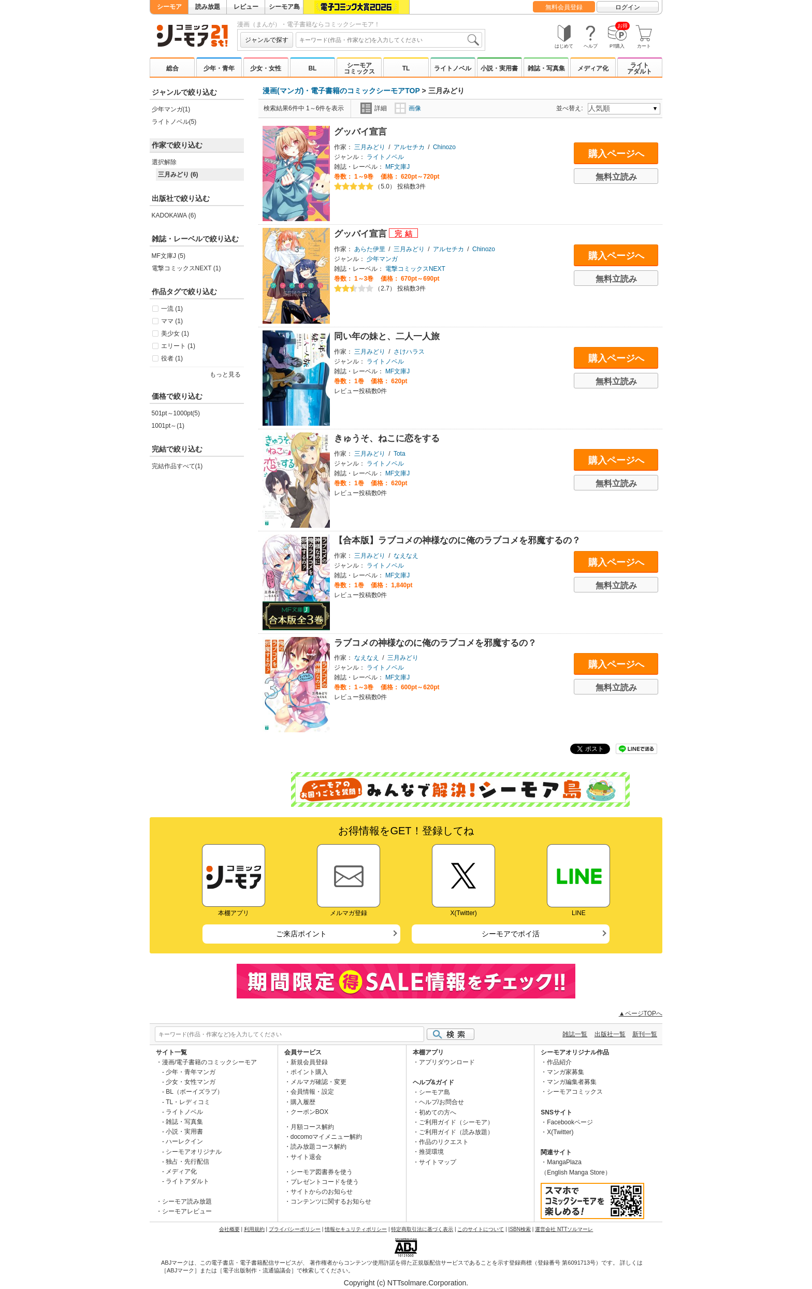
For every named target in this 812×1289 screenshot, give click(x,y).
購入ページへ (616, 154)
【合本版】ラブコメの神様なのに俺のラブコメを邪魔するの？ (457, 540)
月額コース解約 (312, 1127)
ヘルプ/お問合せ (441, 1102)
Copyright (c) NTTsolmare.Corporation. (406, 1283)
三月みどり (369, 147)
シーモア (169, 6)
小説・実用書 (499, 68)
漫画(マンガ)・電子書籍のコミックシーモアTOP (341, 90)
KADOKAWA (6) (174, 215)
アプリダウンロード (447, 1062)
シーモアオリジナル (194, 1151)
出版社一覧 (610, 1034)
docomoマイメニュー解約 (327, 1136)
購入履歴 (303, 1102)
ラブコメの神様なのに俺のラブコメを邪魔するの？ (435, 643)
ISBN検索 (520, 1229)
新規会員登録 (309, 1062)
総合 (172, 68)
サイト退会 (306, 1157)
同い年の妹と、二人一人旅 (387, 336)
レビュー (246, 6)
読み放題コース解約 (318, 1146)
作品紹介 (559, 1062)
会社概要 (229, 1229)
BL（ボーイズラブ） (194, 1091)
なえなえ (406, 555)
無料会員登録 (564, 7)
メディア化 (592, 68)
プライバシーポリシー (295, 1229)
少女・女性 (265, 68)
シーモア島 (284, 6)
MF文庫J (397, 166)
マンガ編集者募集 (572, 1081)
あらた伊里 (369, 249)
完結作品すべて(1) (177, 466)
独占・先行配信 (187, 1161)
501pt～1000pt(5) (176, 413)
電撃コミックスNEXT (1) (186, 268)
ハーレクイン (184, 1141)
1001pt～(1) (168, 425)
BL (312, 68)
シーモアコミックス (359, 68)
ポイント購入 (309, 1072)
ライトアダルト (639, 68)
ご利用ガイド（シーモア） (456, 1122)
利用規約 (254, 1229)
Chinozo (444, 147)
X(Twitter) (560, 1132)
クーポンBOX (309, 1112)
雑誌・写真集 (546, 68)
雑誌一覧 (574, 1034)
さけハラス (409, 351)
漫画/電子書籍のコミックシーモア (209, 1062)
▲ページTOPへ (640, 1013)
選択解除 (164, 162)
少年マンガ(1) (171, 109)
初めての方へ (437, 1112)
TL (406, 68)
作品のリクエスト (444, 1142)
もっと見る (225, 374)
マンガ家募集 (565, 1072)
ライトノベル (452, 68)
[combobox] (389, 40)
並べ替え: (571, 108)
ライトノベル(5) (174, 121)
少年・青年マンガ (190, 1072)
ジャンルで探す (266, 40)
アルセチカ (409, 147)
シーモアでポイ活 (511, 934)
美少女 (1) (175, 333)
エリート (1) (178, 346)
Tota (399, 453)
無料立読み (616, 176)
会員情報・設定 (312, 1091)
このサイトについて (480, 1229)
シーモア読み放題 (187, 1201)
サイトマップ (437, 1162)
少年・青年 (219, 68)
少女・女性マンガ (190, 1081)
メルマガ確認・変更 (318, 1081)
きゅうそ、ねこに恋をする (387, 438)
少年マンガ (382, 259)
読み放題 (207, 6)
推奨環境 (431, 1151)
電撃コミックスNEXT (415, 268)
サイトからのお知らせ (322, 1191)
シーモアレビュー (187, 1211)
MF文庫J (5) (168, 255)
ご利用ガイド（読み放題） (456, 1132)
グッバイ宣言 (360, 132)
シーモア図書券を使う (322, 1172)
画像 (408, 108)
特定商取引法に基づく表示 (422, 1229)
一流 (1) (172, 308)
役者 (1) (172, 358)
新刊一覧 (644, 1034)
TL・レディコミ (188, 1102)
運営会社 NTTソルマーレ (564, 1229)
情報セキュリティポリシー (356, 1229)
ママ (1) (172, 321)
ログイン (627, 7)
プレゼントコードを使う (325, 1181)
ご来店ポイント (301, 934)
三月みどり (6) (178, 174)
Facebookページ (570, 1122)
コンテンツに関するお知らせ (331, 1201)
